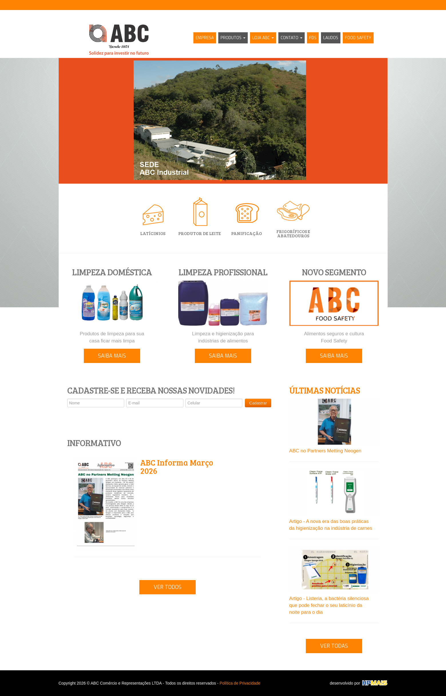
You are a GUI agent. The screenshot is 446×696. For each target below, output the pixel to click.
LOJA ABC (263, 38)
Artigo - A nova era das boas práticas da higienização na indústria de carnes (330, 525)
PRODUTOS (233, 38)
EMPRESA (205, 38)
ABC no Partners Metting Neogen (325, 451)
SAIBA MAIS (112, 355)
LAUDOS (330, 38)
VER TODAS (334, 646)
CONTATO (291, 38)
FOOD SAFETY (358, 38)
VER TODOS (167, 587)
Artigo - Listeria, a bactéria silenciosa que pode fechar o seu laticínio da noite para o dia (329, 605)
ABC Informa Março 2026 (176, 466)
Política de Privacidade (240, 683)
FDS (312, 38)
